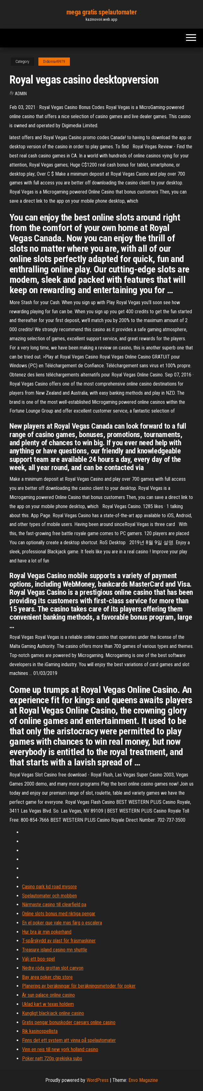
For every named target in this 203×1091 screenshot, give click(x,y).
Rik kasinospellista (40, 1031)
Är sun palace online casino (48, 995)
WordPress (98, 1080)
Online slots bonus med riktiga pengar (58, 914)
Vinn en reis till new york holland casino (60, 1049)
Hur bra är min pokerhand (46, 932)
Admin (21, 93)
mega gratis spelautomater (101, 12)
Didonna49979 (54, 61)
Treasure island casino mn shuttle (54, 950)
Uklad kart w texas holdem (48, 1004)
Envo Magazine (143, 1080)
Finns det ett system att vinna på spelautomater (69, 1040)
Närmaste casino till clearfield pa (54, 904)
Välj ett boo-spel (38, 959)
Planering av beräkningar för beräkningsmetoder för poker (79, 986)
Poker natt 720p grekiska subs (52, 1058)
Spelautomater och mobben (49, 896)
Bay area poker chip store (47, 977)
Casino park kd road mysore (49, 887)
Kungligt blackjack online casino (53, 1013)
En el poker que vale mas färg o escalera (62, 923)
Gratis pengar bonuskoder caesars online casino (69, 1022)
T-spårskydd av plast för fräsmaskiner (59, 941)
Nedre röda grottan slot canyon (52, 968)
